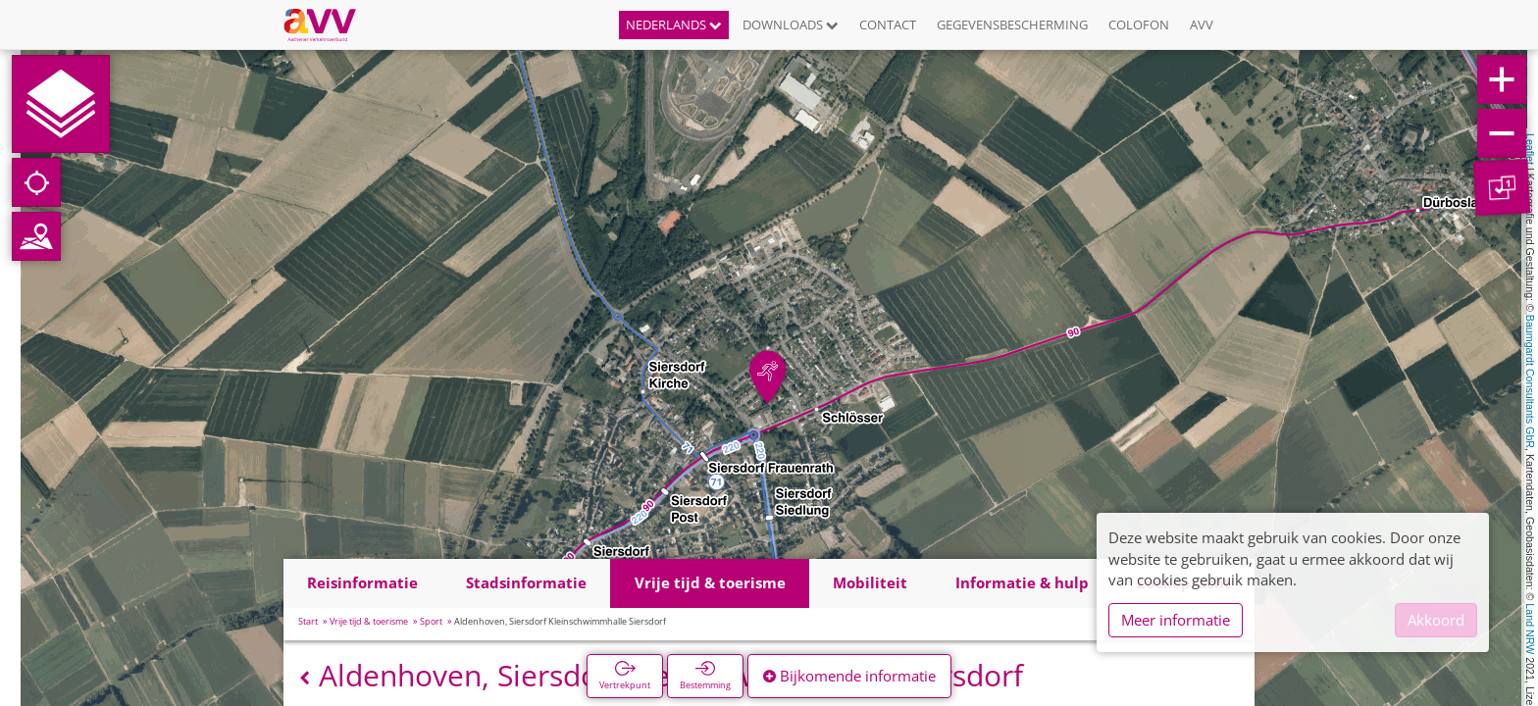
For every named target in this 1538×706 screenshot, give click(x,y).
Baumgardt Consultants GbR (1530, 381)
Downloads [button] (791, 24)
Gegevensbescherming (1012, 24)
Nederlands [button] (674, 24)
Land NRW (1530, 628)
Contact (887, 24)
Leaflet (1530, 149)
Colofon (1138, 24)
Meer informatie (1175, 620)
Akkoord (1436, 620)
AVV (1201, 24)
